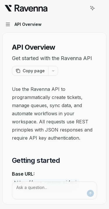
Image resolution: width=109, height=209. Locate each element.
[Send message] (90, 193)
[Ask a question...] (54, 190)
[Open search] (81, 8)
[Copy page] (30, 71)
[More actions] (101, 8)
